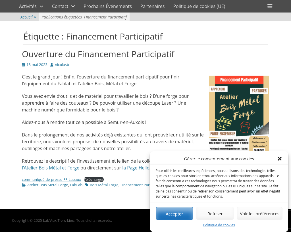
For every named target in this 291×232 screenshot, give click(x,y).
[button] (279, 159)
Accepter (174, 214)
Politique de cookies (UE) (199, 6)
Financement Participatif (141, 184)
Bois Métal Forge (104, 184)
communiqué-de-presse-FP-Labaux (51, 179)
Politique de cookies (219, 225)
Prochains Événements (108, 6)
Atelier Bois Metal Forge (47, 184)
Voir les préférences (259, 214)
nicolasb (62, 64)
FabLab (76, 184)
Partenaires (152, 6)
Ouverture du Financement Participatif (98, 54)
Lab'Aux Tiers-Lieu (58, 220)
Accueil (28, 17)
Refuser (215, 214)
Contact (60, 6)
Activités (28, 6)
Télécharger (94, 179)
